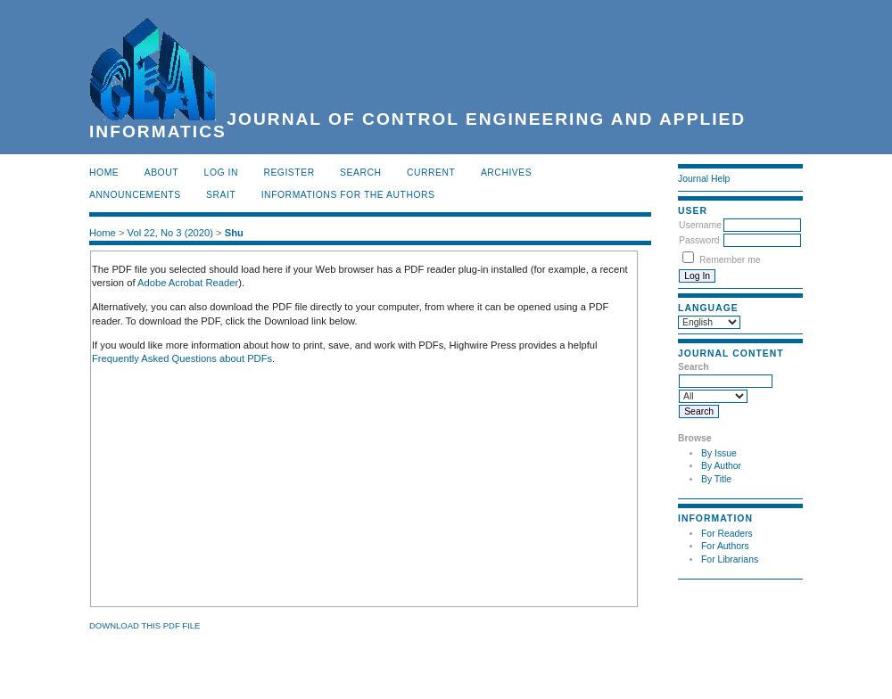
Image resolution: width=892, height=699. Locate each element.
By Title (716, 479)
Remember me (730, 260)
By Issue (719, 453)
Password (699, 240)
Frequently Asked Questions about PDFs (182, 358)
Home (104, 172)
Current (431, 172)
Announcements (135, 195)
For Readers (727, 534)
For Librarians (729, 559)
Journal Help (704, 179)
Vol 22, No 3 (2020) (170, 232)
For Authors (725, 546)
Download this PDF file (144, 625)
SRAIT (220, 195)
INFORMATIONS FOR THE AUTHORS (348, 195)
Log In (221, 172)
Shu (234, 232)
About (161, 172)
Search (360, 172)
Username (700, 225)
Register (288, 172)
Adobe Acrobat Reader (187, 282)
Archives (506, 172)
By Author (721, 466)
